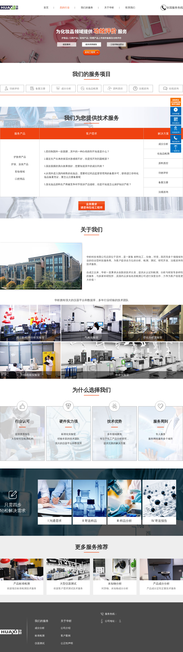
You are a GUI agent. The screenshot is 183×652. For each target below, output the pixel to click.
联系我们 (130, 7)
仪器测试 (40, 643)
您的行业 (65, 7)
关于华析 (109, 7)
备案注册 (163, 182)
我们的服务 (87, 7)
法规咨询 (163, 192)
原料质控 (163, 163)
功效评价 (163, 172)
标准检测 (40, 635)
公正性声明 (67, 643)
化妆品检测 (163, 153)
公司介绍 (65, 628)
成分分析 (163, 144)
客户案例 (65, 635)
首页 (46, 7)
